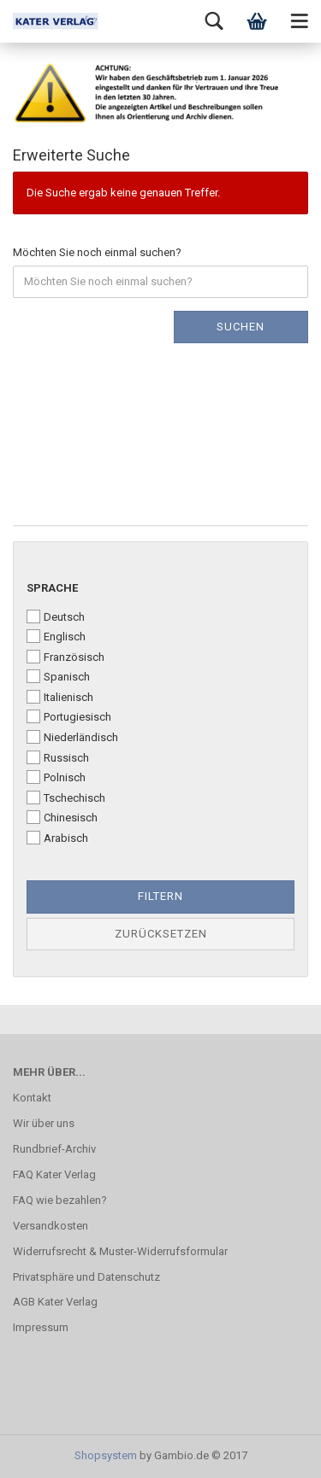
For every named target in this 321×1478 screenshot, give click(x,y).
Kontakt (32, 1097)
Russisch (58, 757)
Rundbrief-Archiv (54, 1148)
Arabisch (57, 837)
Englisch (56, 636)
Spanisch (58, 676)
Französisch (65, 656)
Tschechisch (66, 797)
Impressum (40, 1327)
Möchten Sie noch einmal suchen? (97, 252)
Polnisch (56, 777)
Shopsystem (105, 1455)
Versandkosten (50, 1225)
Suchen (241, 326)
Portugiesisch (69, 716)
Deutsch (56, 616)
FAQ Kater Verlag (54, 1174)
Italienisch (60, 697)
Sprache (52, 587)
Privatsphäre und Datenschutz (86, 1277)
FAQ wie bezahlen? (60, 1200)
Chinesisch (62, 817)
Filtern (160, 896)
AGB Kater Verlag (55, 1301)
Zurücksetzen (161, 933)
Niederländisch (72, 737)
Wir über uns (43, 1123)
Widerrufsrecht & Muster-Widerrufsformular (120, 1251)
